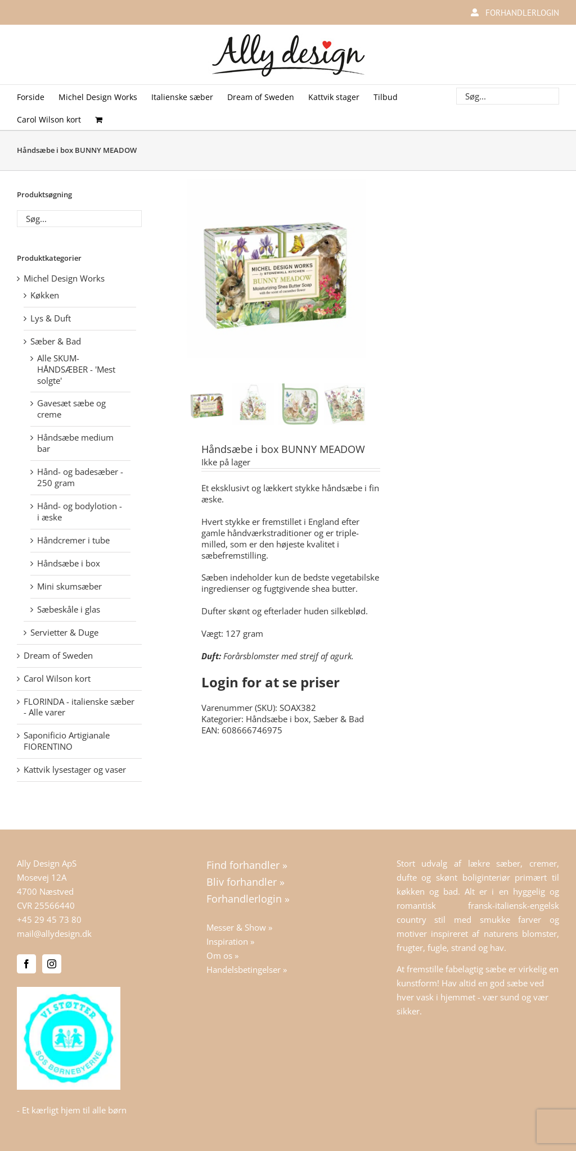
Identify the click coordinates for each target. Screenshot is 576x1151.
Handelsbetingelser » (246, 969)
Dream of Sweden (58, 655)
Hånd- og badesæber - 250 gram (80, 477)
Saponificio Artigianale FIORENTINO (67, 740)
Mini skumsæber (69, 586)
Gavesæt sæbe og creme (71, 408)
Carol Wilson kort (57, 678)
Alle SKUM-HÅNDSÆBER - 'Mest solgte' (76, 369)
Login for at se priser (270, 682)
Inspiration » (230, 941)
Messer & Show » (239, 927)
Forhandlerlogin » (248, 898)
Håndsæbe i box (277, 718)
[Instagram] (51, 963)
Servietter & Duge (64, 632)
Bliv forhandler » (245, 882)
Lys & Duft (50, 318)
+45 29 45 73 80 (49, 919)
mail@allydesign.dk (54, 933)
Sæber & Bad (338, 718)
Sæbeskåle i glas (68, 609)
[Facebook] (26, 963)
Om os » (222, 955)
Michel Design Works (64, 278)
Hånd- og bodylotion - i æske (79, 511)
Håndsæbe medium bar (75, 443)
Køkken (44, 295)
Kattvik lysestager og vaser (75, 769)
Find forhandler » (246, 865)
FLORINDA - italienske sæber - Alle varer (79, 707)
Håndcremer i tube (73, 540)
